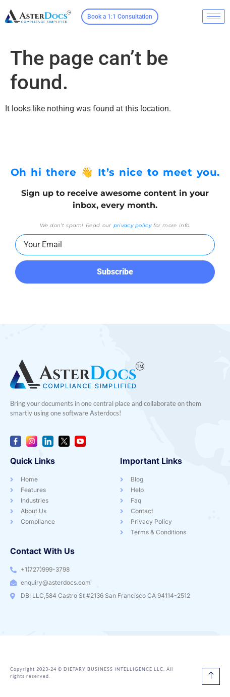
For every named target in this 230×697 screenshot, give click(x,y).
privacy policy (132, 225)
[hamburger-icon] (213, 16)
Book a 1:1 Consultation (119, 16)
